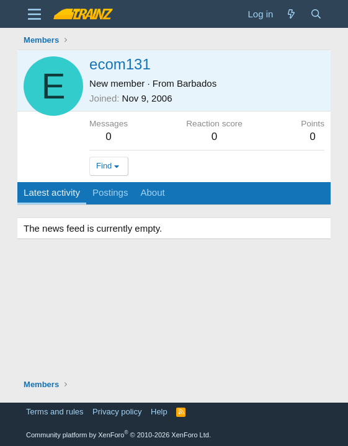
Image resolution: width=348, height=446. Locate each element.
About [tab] (152, 192)
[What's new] (291, 13)
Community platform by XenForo (118, 435)
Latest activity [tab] (52, 192)
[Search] (316, 13)
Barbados (196, 83)
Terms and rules (54, 411)
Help (159, 411)
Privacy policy (116, 411)
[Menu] (34, 14)
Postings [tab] (110, 192)
